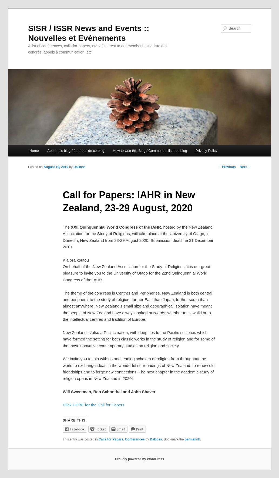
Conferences (135, 439)
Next (245, 167)
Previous (227, 167)
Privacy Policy (206, 151)
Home (34, 151)
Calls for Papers (111, 439)
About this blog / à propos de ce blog (75, 151)
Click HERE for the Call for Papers (93, 405)
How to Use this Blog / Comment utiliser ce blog (150, 151)
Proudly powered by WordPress (139, 459)
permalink (192, 439)
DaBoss (79, 167)
